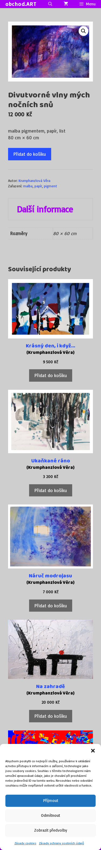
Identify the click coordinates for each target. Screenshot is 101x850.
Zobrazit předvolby (50, 830)
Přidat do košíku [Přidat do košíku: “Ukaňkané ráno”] (50, 490)
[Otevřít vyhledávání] (50, 4)
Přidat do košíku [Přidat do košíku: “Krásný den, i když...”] (50, 375)
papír (38, 186)
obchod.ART (20, 4)
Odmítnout (50, 815)
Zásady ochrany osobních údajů (61, 843)
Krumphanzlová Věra (34, 180)
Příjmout (50, 800)
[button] (93, 750)
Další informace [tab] (45, 209)
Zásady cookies (25, 843)
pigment (50, 186)
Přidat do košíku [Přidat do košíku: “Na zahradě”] (50, 716)
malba (28, 186)
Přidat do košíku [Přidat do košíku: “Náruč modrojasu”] (50, 605)
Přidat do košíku (29, 154)
